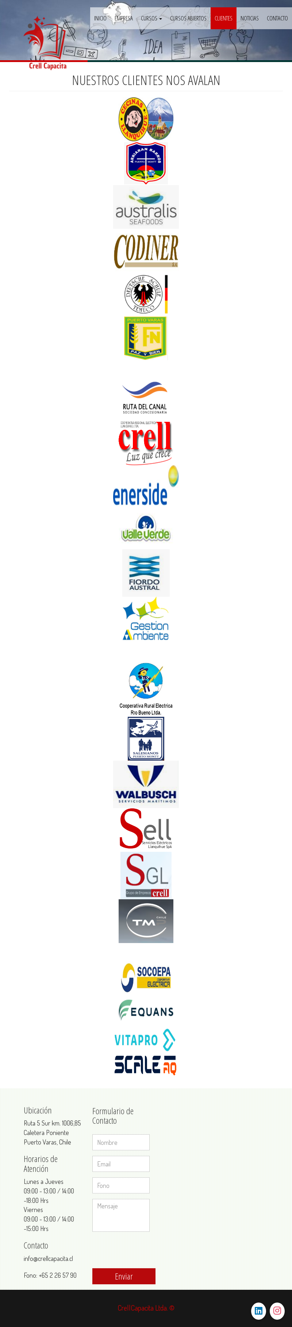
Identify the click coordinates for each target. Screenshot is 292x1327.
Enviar (124, 1276)
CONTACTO (277, 18)
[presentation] (147, 1251)
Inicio (100, 18)
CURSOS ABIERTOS (188, 18)
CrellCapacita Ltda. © (146, 1307)
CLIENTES (224, 18)
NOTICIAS (250, 18)
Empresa (124, 18)
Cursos (151, 18)
